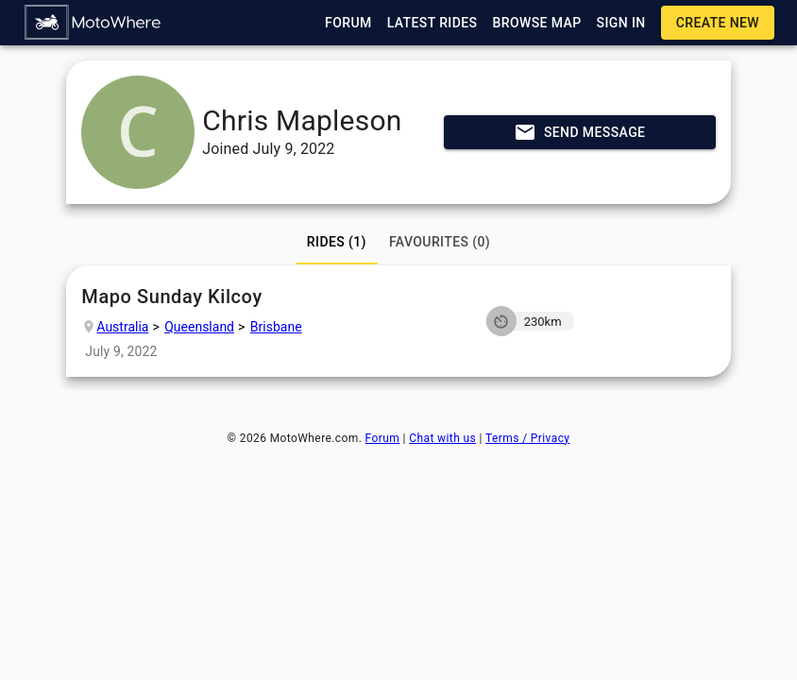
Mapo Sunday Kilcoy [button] (269, 297)
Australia (122, 326)
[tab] (337, 241)
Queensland (199, 326)
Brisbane (276, 326)
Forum (382, 438)
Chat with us (442, 438)
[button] (93, 22)
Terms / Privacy (527, 438)
